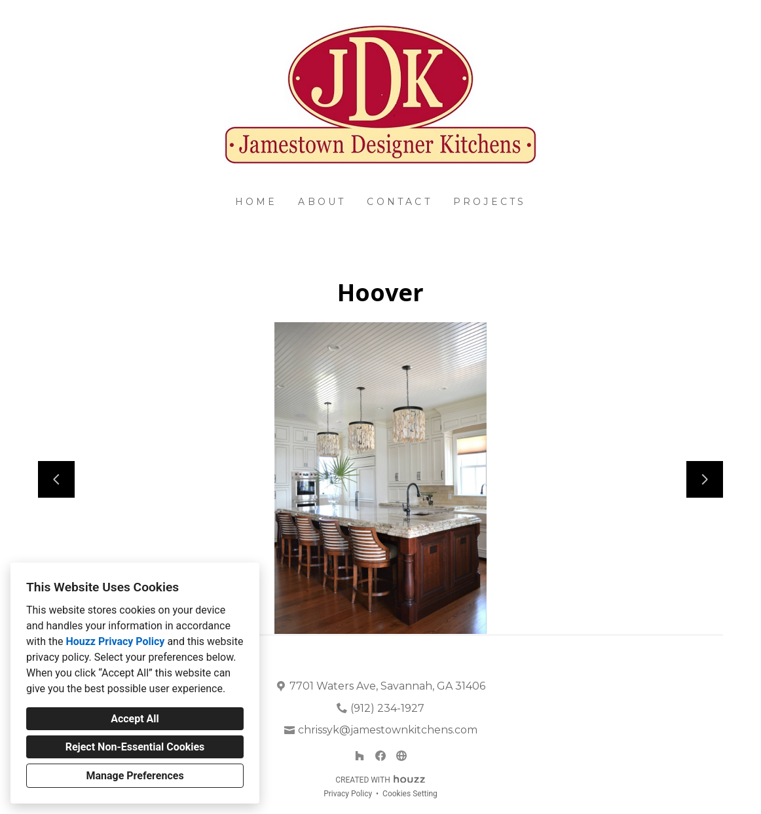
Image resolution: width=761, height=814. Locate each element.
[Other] (401, 755)
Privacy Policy (348, 793)
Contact (399, 202)
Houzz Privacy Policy (114, 641)
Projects (490, 202)
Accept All (135, 718)
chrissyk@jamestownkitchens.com (387, 730)
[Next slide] (704, 479)
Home (256, 202)
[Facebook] (380, 755)
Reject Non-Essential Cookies (135, 747)
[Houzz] (359, 755)
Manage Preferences (134, 775)
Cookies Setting (409, 793)
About (322, 202)
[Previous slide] (56, 479)
